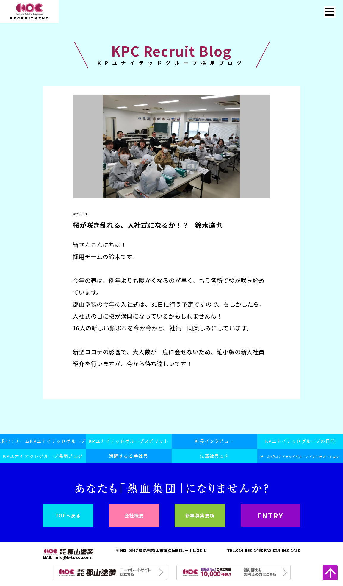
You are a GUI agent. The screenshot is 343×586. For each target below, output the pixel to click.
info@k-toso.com (72, 557)
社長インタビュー (214, 441)
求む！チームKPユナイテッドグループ (42, 441)
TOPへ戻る (68, 515)
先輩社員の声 (214, 456)
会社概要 (134, 515)
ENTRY (271, 515)
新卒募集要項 (200, 515)
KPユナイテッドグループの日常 (300, 441)
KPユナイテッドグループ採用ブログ (43, 456)
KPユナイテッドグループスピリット (129, 441)
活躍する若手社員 (128, 456)
